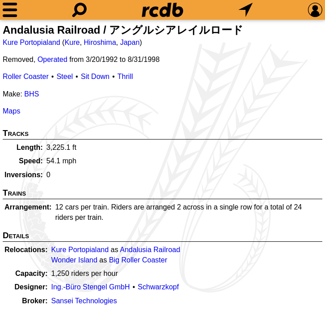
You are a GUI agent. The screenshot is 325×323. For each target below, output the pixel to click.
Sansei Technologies (84, 301)
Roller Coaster (25, 76)
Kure (72, 42)
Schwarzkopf (158, 287)
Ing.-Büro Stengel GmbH (90, 287)
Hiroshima (100, 42)
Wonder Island (74, 260)
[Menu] (10, 10)
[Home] (162, 10)
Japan (130, 42)
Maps (11, 111)
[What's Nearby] (245, 10)
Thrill (125, 76)
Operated (52, 59)
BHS (31, 94)
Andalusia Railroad (150, 249)
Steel (65, 76)
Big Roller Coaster (138, 260)
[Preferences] (315, 10)
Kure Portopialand (31, 42)
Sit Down (95, 76)
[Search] (79, 10)
